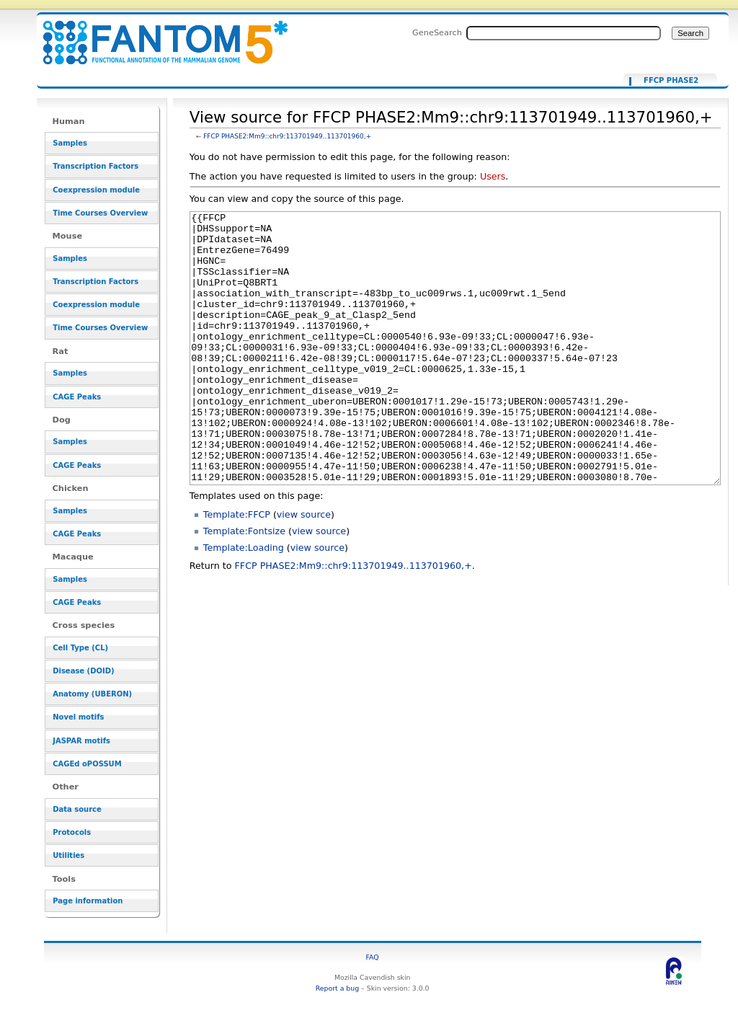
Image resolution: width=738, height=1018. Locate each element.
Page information (88, 901)
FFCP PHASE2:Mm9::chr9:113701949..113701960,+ (287, 136)
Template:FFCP (236, 568)
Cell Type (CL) (80, 648)
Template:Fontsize (244, 585)
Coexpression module (96, 190)
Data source (77, 809)
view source (304, 568)
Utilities (68, 855)
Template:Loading (243, 601)
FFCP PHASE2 (671, 80)
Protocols (72, 832)
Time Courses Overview (100, 213)
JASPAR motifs (81, 741)
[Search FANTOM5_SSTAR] (563, 33)
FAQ (372, 957)
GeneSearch (437, 32)
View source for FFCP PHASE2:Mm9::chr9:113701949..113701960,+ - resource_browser (156, 34)
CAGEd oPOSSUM (87, 764)
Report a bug (337, 988)
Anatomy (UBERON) (92, 694)
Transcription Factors (95, 166)
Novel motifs (78, 717)
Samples (70, 143)
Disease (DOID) (83, 671)
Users (492, 176)
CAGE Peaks (77, 397)
